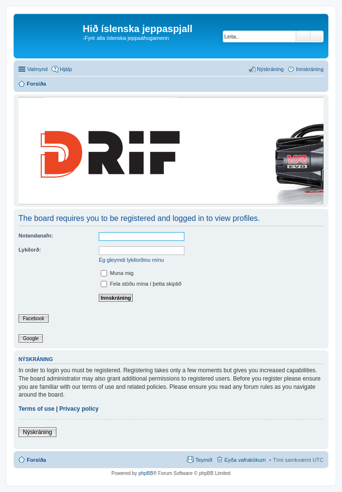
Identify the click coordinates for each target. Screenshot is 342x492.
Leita (303, 36)
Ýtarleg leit (317, 36)
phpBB (146, 473)
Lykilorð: (29, 250)
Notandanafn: (35, 235)
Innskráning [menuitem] (310, 69)
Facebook (33, 318)
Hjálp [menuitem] (66, 69)
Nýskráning (37, 432)
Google (30, 338)
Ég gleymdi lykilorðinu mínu (131, 260)
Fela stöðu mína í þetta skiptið (141, 284)
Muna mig (117, 273)
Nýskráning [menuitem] (270, 69)
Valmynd (37, 69)
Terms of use (36, 408)
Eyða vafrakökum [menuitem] (245, 460)
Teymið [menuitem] (203, 460)
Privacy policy (79, 408)
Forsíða (36, 460)
